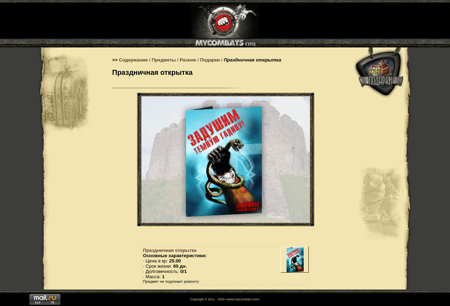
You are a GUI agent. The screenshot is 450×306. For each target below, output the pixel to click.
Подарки (210, 60)
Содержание (133, 60)
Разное (188, 60)
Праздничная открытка (170, 250)
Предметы (164, 60)
